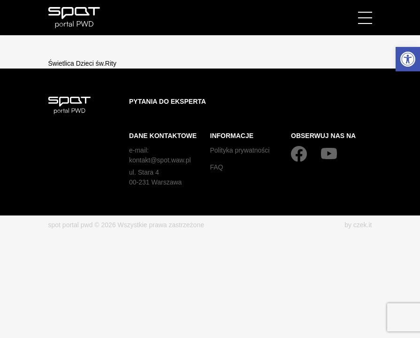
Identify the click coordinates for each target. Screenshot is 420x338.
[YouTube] (329, 153)
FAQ (216, 167)
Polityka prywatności (240, 150)
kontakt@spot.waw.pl (160, 160)
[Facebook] (299, 153)
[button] (408, 59)
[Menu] (365, 18)
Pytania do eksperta (167, 101)
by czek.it (358, 225)
